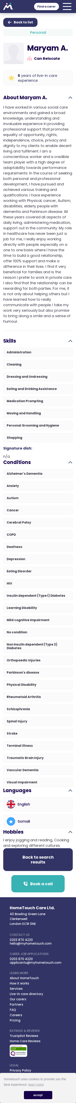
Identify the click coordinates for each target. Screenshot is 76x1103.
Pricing (15, 1020)
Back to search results (38, 859)
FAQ (13, 1010)
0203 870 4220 (21, 940)
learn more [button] (36, 1084)
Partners (16, 1004)
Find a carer (46, 6)
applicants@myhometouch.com (35, 962)
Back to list (20, 22)
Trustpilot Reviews (24, 1036)
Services (16, 988)
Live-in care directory (26, 994)
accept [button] (38, 1095)
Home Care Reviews (25, 1041)
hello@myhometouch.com (31, 943)
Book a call (38, 884)
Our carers (18, 999)
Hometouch (8, 6)
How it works (19, 983)
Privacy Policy (20, 1070)
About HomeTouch (24, 978)
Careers (16, 1015)
